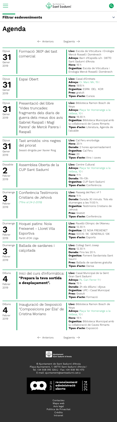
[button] (5, 7)
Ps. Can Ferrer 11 (89, 280)
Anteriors (46, 41)
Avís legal (58, 406)
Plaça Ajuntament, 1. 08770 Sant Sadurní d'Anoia (57, 367)
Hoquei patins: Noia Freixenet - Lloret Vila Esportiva (37, 228)
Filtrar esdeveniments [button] (58, 17)
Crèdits (58, 412)
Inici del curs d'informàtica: (41, 278)
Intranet (58, 415)
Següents (71, 41)
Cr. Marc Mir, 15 (88, 82)
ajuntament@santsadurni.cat (61, 373)
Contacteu (58, 400)
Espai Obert (28, 79)
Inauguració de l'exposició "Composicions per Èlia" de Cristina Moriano (41, 309)
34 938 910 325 (47, 370)
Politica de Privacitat (58, 409)
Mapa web (58, 403)
